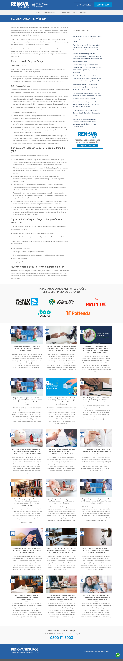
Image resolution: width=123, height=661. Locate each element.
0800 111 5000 (61, 637)
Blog (75, 12)
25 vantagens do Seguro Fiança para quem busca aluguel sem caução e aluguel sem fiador (87, 38)
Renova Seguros (24, 649)
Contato (83, 12)
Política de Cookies (103, 651)
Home (38, 12)
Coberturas (65, 12)
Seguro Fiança (50, 12)
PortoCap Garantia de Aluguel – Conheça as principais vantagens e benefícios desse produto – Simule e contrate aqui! (87, 95)
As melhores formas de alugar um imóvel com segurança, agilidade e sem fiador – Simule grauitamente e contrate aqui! (86, 47)
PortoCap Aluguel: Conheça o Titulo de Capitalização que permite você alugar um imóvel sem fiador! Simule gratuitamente (87, 78)
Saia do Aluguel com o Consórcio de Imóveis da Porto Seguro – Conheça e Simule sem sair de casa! (85, 87)
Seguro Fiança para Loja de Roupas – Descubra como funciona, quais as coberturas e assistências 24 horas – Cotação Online (85, 122)
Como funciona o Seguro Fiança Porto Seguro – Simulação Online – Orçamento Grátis (86, 112)
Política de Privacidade (90, 651)
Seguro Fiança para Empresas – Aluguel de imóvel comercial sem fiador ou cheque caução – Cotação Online (87, 104)
